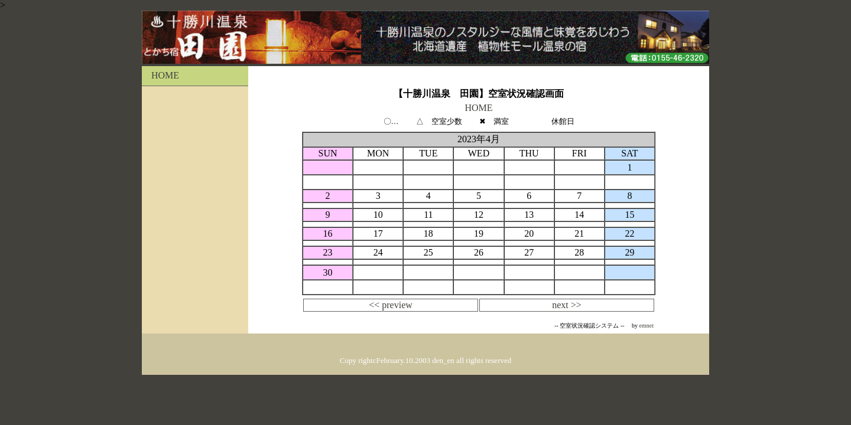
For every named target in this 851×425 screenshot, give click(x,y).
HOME (160, 75)
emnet (646, 325)
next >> (567, 305)
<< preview (390, 305)
